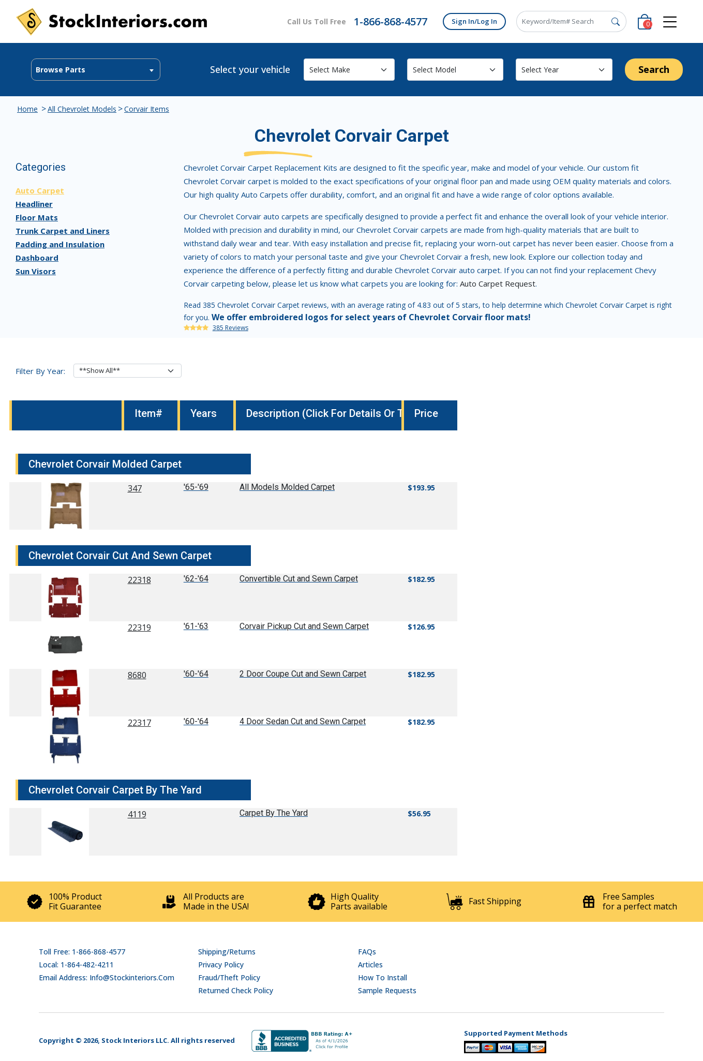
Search (653, 69)
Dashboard (37, 257)
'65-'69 (196, 487)
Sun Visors (36, 271)
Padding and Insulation (60, 244)
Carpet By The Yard (274, 813)
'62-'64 (196, 579)
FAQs (367, 952)
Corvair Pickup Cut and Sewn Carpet (304, 626)
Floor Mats (37, 217)
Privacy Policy (221, 964)
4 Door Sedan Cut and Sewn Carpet (303, 721)
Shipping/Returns (227, 952)
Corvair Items (146, 109)
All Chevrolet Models (82, 109)
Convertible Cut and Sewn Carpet (299, 579)
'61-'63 (196, 626)
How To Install (382, 977)
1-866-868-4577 (390, 21)
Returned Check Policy (235, 990)
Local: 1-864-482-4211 (76, 964)
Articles (370, 964)
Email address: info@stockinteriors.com (106, 977)
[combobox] (95, 69)
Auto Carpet (40, 190)
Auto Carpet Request (497, 283)
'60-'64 (196, 674)
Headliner (34, 204)
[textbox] (96, 70)
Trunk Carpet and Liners (63, 231)
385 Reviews (230, 327)
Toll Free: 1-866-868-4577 (82, 952)
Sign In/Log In (474, 21)
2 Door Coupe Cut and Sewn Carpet (303, 674)
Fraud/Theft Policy (229, 977)
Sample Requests (387, 990)
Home (27, 109)
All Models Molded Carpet (287, 487)
